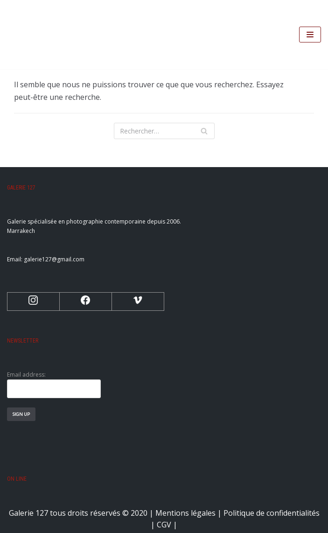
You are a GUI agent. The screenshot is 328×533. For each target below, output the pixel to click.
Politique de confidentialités (271, 513)
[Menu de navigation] (310, 34)
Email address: (54, 384)
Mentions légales (185, 513)
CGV (164, 524)
